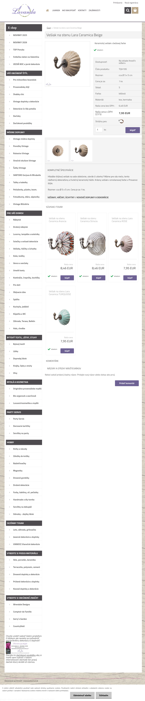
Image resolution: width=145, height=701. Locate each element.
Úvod (49, 27)
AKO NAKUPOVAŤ (69, 10)
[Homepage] (47, 10)
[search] (127, 10)
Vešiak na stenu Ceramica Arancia (57, 220)
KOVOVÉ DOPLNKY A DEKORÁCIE (93, 197)
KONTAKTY (82, 10)
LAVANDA (56, 10)
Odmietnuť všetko (82, 695)
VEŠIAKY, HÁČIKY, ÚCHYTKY (61, 197)
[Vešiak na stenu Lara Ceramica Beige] (67, 42)
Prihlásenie (117, 2)
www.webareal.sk (30, 680)
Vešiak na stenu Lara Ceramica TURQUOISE (60, 293)
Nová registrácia (131, 2)
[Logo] (24, 10)
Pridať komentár (127, 383)
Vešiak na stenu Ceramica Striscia (89, 220)
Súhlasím (103, 695)
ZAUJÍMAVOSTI (94, 10)
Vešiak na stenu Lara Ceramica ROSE (122, 220)
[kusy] (99, 129)
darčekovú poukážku (26, 655)
